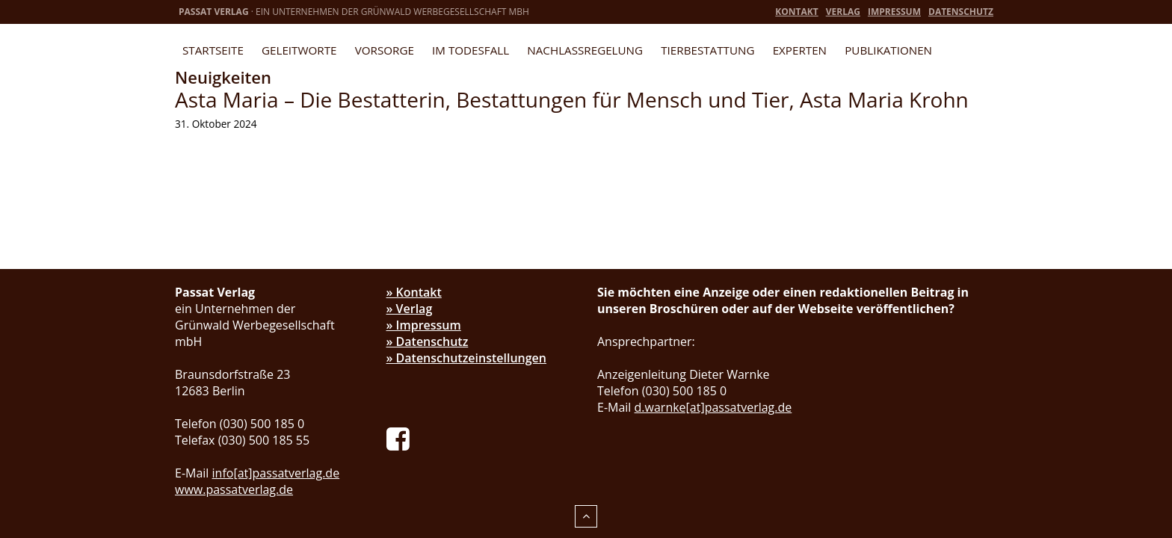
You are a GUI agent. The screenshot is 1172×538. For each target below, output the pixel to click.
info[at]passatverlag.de (276, 473)
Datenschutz (960, 11)
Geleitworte (299, 50)
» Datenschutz (427, 341)
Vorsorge (384, 50)
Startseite (213, 50)
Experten (800, 50)
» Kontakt (414, 292)
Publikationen (888, 50)
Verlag (843, 11)
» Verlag (409, 308)
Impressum (894, 11)
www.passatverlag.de (234, 489)
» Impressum (423, 325)
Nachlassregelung (585, 50)
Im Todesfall (470, 50)
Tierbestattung (707, 50)
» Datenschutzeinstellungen (466, 358)
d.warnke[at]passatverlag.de (713, 407)
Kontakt (796, 11)
